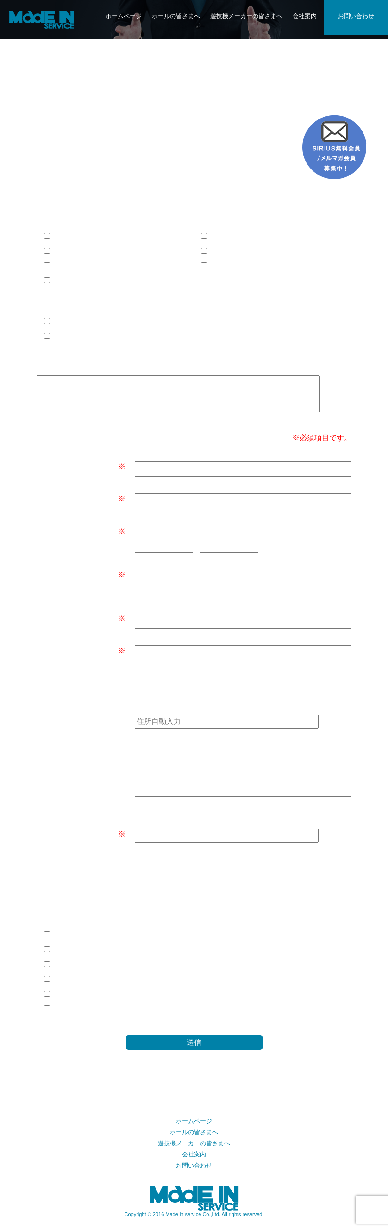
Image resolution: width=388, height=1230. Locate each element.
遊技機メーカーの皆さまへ (246, 16)
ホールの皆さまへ (176, 16)
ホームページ (124, 16)
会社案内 (305, 16)
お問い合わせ (356, 16)
